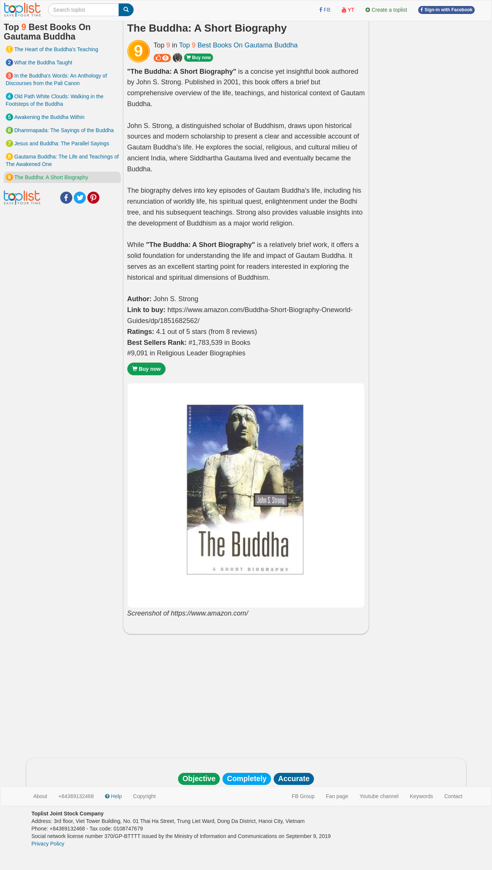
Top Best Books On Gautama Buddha (238, 45)
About (40, 796)
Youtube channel (379, 796)
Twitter (80, 198)
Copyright (144, 796)
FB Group (303, 796)
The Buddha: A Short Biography (51, 177)
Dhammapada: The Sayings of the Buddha (64, 130)
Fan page (337, 796)
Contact (453, 796)
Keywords (421, 796)
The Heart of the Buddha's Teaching (56, 49)
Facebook (66, 198)
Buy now (198, 57)
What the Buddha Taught (43, 62)
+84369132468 (76, 796)
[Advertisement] (246, 694)
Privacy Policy (48, 844)
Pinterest (93, 198)
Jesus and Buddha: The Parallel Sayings (61, 143)
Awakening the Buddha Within (49, 117)
